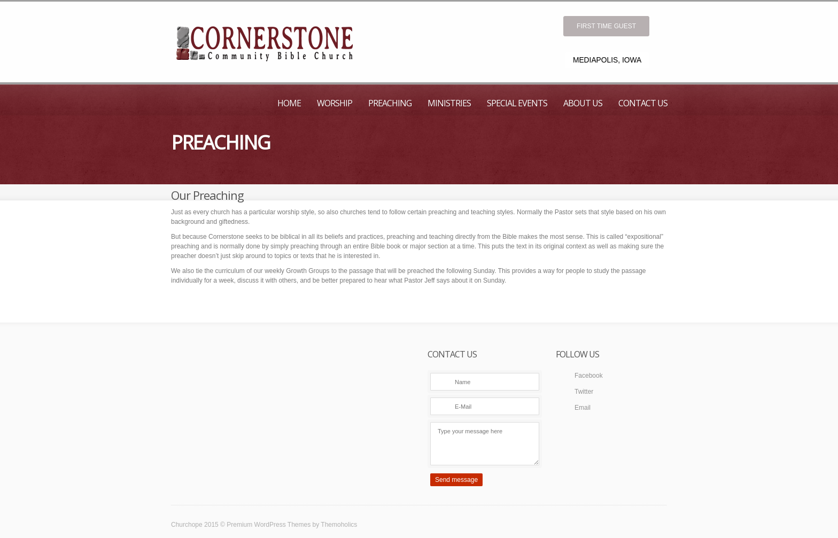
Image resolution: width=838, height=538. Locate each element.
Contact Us (643, 103)
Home (289, 103)
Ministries (449, 103)
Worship (334, 103)
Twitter (584, 391)
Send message (456, 480)
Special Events (517, 103)
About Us (582, 103)
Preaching (390, 103)
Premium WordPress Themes (269, 524)
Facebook (589, 375)
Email (583, 407)
